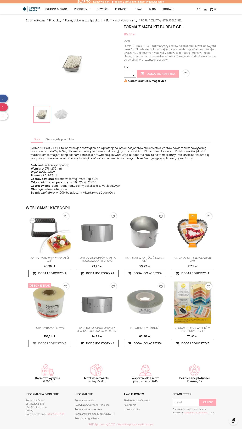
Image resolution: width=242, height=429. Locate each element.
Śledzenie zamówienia (137, 400)
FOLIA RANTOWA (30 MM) (144, 327)
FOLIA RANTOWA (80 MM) (49, 327)
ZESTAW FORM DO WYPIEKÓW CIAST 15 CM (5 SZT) (192, 329)
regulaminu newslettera (195, 412)
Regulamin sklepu (85, 400)
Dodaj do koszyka (157, 74)
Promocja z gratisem (87, 418)
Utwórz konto (132, 409)
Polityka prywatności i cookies (92, 405)
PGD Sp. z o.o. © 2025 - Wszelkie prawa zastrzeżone (121, 424)
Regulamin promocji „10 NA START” (95, 413)
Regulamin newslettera (88, 409)
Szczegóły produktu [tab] (60, 139)
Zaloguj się (130, 405)
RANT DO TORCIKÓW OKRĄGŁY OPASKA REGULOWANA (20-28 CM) (97, 329)
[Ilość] (128, 74)
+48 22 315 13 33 (55, 414)
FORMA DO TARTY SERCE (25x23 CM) (192, 259)
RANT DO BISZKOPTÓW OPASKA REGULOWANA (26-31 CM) (97, 259)
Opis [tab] (37, 139)
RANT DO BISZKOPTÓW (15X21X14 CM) (144, 259)
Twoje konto (134, 394)
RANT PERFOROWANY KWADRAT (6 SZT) (49, 259)
